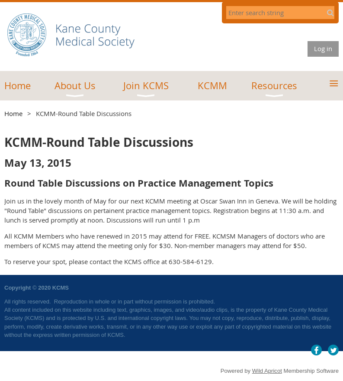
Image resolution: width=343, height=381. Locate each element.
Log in (323, 48)
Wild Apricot (267, 371)
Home (13, 113)
